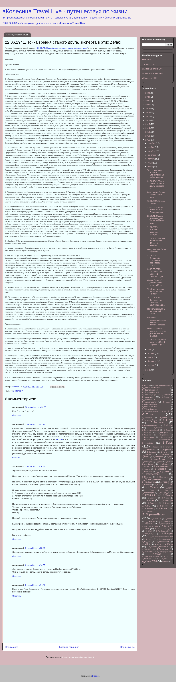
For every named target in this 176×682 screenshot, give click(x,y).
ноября (151, 147)
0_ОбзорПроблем (149, 404)
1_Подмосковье (151, 474)
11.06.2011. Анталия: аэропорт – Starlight (153, 230)
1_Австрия (163, 432)
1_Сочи (158, 485)
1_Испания (165, 452)
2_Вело (162, 508)
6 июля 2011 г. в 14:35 (35, 565)
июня (150, 166)
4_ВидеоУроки (163, 542)
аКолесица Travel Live (152, 69)
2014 (147, 128)
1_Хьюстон (168, 495)
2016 (147, 120)
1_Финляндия (148, 493)
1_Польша (146, 477)
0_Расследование (149, 425)
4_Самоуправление (165, 552)
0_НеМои (166, 402)
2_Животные (156, 519)
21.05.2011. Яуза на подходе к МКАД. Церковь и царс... (156, 342)
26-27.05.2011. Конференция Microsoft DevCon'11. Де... (156, 273)
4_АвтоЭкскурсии (163, 539)
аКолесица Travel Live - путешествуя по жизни (64, 11)
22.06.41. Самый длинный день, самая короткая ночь (155, 219)
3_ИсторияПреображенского (161, 536)
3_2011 (145, 528)
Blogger (95, 676)
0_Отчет (148, 414)
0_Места (165, 397)
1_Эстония (152, 503)
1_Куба (167, 462)
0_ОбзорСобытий (149, 407)
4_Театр (167, 556)
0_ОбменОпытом (149, 409)
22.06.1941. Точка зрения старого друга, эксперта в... (155, 185)
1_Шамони (148, 500)
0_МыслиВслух (149, 402)
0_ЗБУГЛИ (165, 395)
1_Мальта (146, 469)
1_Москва (160, 469)
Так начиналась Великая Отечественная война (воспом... (156, 173)
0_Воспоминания (150, 390)
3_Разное (149, 539)
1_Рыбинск (147, 485)
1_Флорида (163, 492)
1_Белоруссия (148, 437)
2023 (147, 97)
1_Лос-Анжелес (161, 466)
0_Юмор (167, 430)
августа (151, 159)
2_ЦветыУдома (164, 524)
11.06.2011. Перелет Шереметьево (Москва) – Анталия (156, 242)
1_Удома (151, 490)
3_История (18, 391)
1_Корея (170, 457)
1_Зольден (151, 452)
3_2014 (149, 531)
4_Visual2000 (149, 561)
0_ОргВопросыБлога (150, 411)
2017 (147, 116)
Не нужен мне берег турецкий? (156, 250)
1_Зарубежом (167, 449)
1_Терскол (153, 487)
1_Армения (146, 435)
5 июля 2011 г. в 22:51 (35, 548)
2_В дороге (163, 506)
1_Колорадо (158, 457)
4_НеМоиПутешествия (158, 547)
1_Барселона (163, 435)
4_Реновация (147, 552)
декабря (152, 143)
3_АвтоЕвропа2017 (163, 531)
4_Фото (164, 559)
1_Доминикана (148, 450)
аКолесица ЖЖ (149, 78)
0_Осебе (166, 411)
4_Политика (162, 549)
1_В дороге (164, 437)
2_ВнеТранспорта (149, 511)
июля (150, 163)
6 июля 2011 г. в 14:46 (35, 585)
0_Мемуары (147, 397)
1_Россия (164, 482)
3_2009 (155, 526)
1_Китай (145, 457)
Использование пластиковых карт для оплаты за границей (156, 332)
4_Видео (146, 542)
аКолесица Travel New (72, 23)
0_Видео (146, 385)
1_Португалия (163, 477)
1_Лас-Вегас (147, 464)
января (151, 365)
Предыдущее (127, 647)
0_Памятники (147, 418)
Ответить (16, 415)
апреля (151, 353)
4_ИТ (145, 544)
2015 (147, 124)
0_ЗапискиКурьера (149, 395)
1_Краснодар (147, 462)
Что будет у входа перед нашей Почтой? (155, 291)
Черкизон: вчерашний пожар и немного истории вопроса (156, 321)
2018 (147, 112)
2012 (147, 136)
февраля (152, 361)
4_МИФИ (169, 544)
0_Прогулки (168, 420)
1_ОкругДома (162, 471)
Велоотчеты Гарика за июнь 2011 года (156, 194)
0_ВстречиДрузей (150, 392)
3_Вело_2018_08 (148, 534)
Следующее (11, 647)
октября (152, 151)
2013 (147, 132)
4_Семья (157, 554)
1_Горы (167, 442)
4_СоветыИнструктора (150, 556)
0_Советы (168, 425)
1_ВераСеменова (163, 439)
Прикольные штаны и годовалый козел (156, 311)
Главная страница (69, 647)
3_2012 (158, 528)
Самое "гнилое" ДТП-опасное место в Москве (155, 282)
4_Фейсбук (146, 559)
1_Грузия (166, 447)
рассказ (59, 439)
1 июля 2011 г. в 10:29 (35, 466)
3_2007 (145, 526)
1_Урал (165, 490)
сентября (152, 155)
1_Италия (146, 454)
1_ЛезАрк (164, 464)
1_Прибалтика (149, 482)
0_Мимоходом (149, 399)
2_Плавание (165, 521)
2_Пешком (150, 521)
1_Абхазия (146, 432)
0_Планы (164, 418)
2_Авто (146, 505)
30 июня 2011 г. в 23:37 (35, 407)
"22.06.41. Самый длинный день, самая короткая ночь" (62, 48)
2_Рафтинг (147, 524)
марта (151, 357)
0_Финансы (158, 428)
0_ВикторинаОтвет (151, 387)
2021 (147, 101)
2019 (147, 108)
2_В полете (147, 509)
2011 (147, 140)
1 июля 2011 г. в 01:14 (35, 424)
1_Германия (148, 443)
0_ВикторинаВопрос (161, 385)
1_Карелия (164, 454)
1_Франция (148, 495)
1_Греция (155, 447)
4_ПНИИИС (146, 549)
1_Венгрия (146, 439)
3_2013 (170, 529)
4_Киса (158, 544)
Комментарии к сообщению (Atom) (78, 657)
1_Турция (169, 488)
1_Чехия (165, 498)
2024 (147, 93)
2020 (147, 105)
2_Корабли (169, 519)
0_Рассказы (157, 422)
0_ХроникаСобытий (150, 430)
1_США (169, 484)
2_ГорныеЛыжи (153, 514)
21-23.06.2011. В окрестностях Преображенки (155, 209)
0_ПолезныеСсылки (149, 420)
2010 (147, 370)
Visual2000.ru (148, 64)
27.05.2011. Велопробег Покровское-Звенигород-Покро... (154, 260)
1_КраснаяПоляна (157, 459)
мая (150, 349)
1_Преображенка (151, 479)
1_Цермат (152, 498)
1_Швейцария (166, 500)
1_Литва (145, 466)
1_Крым (159, 462)
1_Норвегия (147, 471)
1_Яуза (166, 503)
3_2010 (165, 526)
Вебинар (165, 561)
